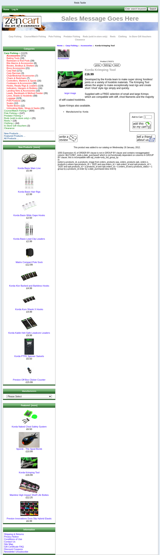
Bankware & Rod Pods (17, 60)
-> (12, 53)
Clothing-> (9, 123)
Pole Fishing (55, 36)
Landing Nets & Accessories (19, 90)
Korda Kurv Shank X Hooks (29, 308)
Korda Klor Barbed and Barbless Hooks (29, 284)
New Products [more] (29, 147)
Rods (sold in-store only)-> (17, 118)
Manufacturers (29, 391)
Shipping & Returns (14, 534)
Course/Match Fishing (35, 36)
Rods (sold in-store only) (95, 36)
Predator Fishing (72, 36)
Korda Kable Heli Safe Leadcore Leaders (29, 331)
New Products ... (12, 133)
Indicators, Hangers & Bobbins (21, 88)
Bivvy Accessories (14, 68)
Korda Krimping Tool (29, 471)
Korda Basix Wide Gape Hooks (29, 214)
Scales (8, 103)
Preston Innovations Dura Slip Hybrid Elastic (29, 517)
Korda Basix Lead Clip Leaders (29, 238)
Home (6, 9)
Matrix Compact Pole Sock (29, 261)
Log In (15, 9)
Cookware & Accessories (18, 83)
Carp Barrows (12, 73)
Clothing (122, 36)
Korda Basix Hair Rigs (29, 190)
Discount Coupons (13, 549)
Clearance (80, 40)
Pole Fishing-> (11, 113)
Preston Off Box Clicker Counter (29, 378)
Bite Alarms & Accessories (18, 63)
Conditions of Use (13, 539)
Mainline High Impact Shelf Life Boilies (29, 494)
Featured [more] (29, 405)
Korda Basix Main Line (29, 167)
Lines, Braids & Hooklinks (18, 95)
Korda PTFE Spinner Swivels (29, 355)
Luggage (9, 98)
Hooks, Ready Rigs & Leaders (20, 85)
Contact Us (9, 541)
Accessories (86, 45)
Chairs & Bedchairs (15, 78)
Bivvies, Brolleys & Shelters (19, 65)
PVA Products (12, 100)
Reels (113, 36)
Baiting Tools (11, 58)
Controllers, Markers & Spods (20, 80)
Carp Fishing (71, 45)
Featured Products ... (14, 136)
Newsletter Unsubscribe (16, 551)
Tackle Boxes (12, 105)
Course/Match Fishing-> (16, 110)
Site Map (8, 544)
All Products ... (11, 138)
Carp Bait (10, 70)
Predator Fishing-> (13, 115)
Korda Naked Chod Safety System (29, 425)
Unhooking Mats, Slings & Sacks (22, 108)
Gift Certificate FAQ (14, 546)
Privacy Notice (11, 536)
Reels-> (8, 120)
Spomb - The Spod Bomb (29, 448)
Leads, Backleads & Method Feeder (23, 93)
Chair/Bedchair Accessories (19, 75)
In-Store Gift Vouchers (140, 36)
